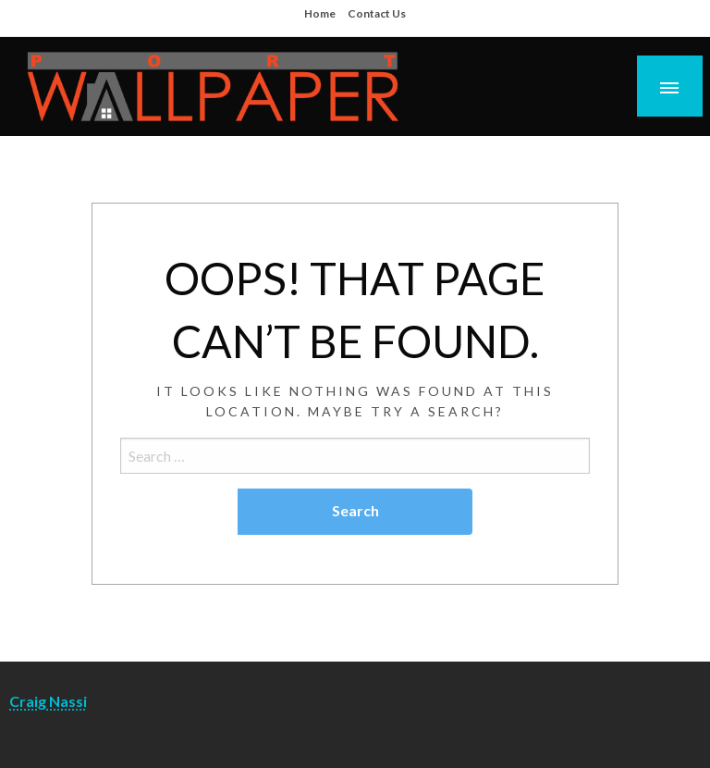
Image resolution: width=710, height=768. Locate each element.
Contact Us (377, 13)
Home (320, 13)
